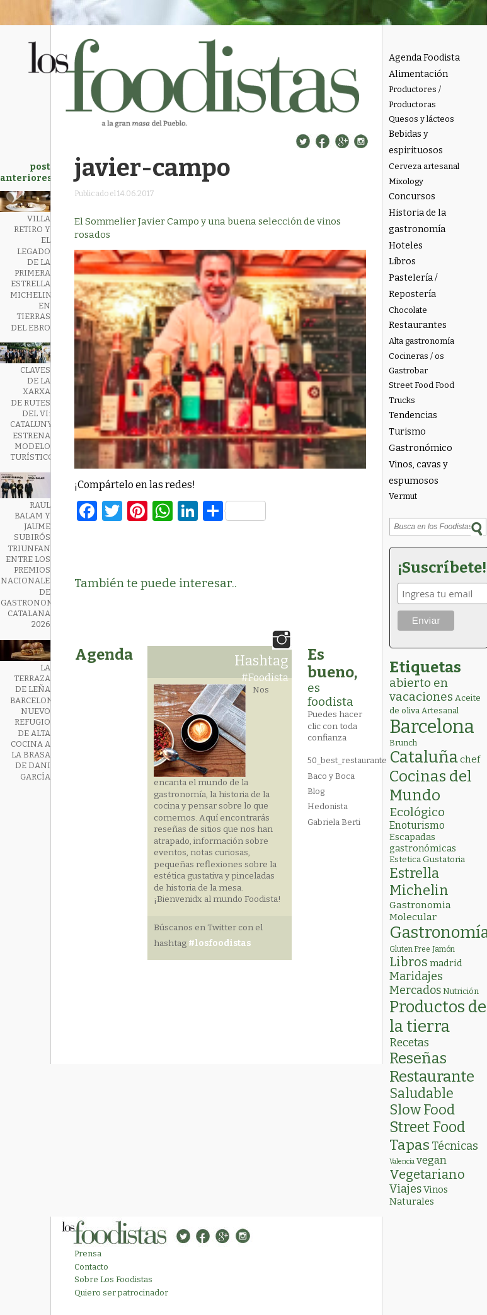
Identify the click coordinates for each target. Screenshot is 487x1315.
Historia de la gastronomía (417, 221)
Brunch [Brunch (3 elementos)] (403, 742)
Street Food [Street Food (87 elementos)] (427, 1127)
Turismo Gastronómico (420, 439)
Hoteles (406, 245)
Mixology (406, 181)
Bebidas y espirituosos (416, 142)
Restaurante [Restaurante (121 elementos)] (431, 1076)
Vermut (403, 496)
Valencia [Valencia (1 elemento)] (402, 1161)
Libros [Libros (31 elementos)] (408, 961)
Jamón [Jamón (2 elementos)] (443, 949)
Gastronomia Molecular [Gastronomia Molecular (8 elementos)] (420, 911)
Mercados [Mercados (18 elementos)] (415, 990)
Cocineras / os (416, 356)
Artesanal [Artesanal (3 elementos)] (440, 710)
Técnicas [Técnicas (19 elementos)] (455, 1146)
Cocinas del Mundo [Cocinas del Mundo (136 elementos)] (430, 786)
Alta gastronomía (421, 341)
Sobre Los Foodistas (113, 1279)
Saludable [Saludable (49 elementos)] (421, 1093)
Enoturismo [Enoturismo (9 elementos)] (417, 825)
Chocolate (408, 310)
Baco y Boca (331, 776)
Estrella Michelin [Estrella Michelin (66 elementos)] (419, 882)
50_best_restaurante (347, 760)
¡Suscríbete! (440, 567)
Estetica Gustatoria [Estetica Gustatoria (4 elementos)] (427, 859)
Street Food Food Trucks (421, 392)
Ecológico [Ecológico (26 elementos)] (417, 812)
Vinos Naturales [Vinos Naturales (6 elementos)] (418, 1195)
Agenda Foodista (424, 57)
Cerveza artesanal (424, 166)
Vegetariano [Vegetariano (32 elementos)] (427, 1174)
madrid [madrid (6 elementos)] (446, 963)
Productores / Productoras (415, 96)
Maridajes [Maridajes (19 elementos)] (416, 976)
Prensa (87, 1253)
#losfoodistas (219, 943)
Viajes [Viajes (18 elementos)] (405, 1189)
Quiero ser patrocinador (121, 1292)
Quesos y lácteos (421, 119)
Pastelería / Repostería (413, 286)
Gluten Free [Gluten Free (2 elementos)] (409, 949)
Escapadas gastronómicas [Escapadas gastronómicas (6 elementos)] (422, 842)
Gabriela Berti (333, 822)
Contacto (91, 1266)
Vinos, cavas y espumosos (418, 472)
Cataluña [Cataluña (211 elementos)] (423, 757)
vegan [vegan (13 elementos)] (431, 1160)
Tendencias (413, 415)
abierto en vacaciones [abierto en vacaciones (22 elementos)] (421, 690)
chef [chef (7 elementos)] (470, 759)
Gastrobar (408, 370)
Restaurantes (418, 325)
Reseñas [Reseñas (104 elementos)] (418, 1058)
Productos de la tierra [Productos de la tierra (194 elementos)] (437, 1016)
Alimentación (418, 74)
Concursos (412, 196)
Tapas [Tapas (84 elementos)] (409, 1145)
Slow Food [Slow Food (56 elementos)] (422, 1110)
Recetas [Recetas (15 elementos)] (409, 1042)
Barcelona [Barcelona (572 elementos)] (431, 727)
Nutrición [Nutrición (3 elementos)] (461, 991)
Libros (402, 261)
